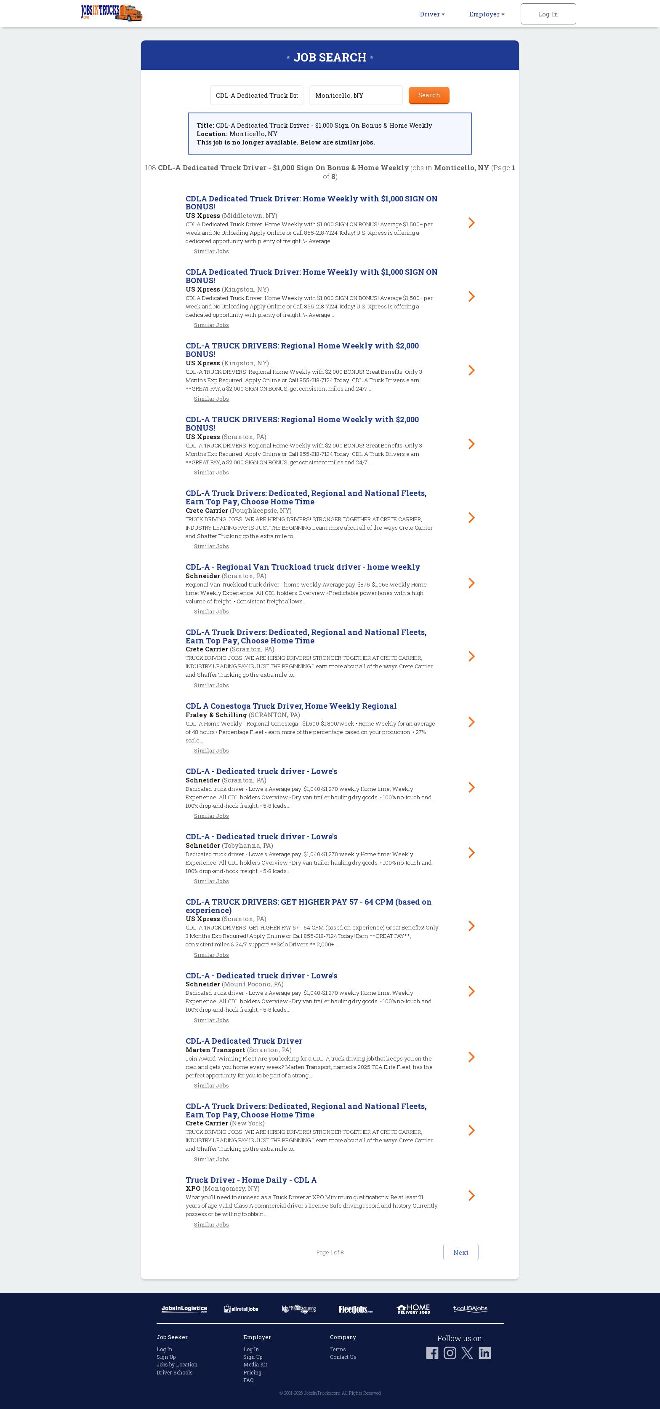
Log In (548, 14)
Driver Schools (175, 1372)
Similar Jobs (211, 251)
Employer (487, 14)
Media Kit (255, 1364)
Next (454, 1252)
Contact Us (343, 1356)
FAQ (248, 1380)
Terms (338, 1349)
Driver (432, 14)
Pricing (252, 1372)
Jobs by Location (177, 1364)
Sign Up (166, 1356)
